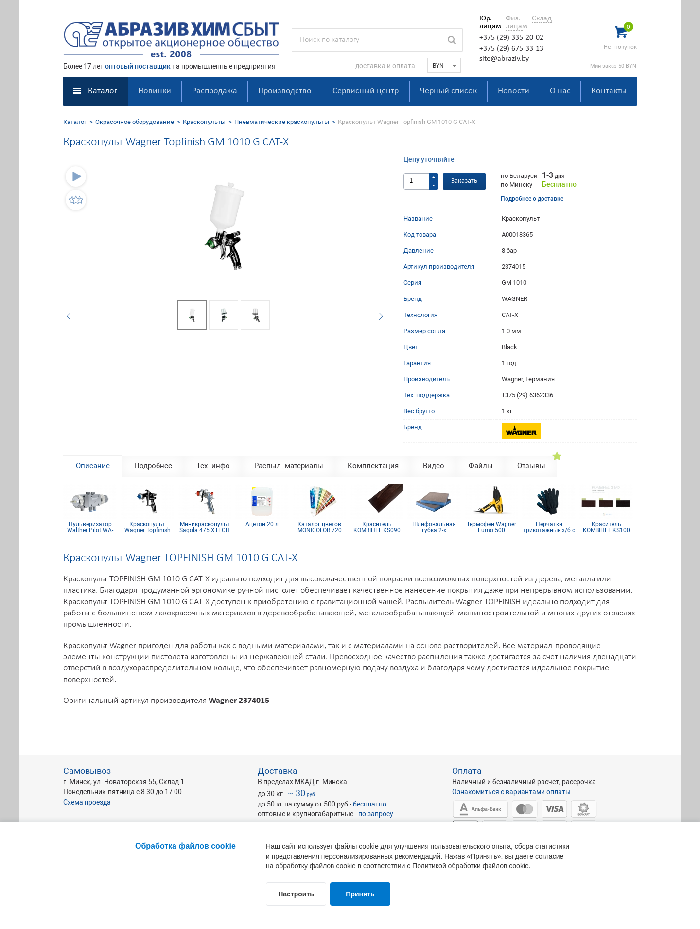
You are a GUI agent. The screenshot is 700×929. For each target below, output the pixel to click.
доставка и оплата (385, 66)
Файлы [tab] (481, 465)
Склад (542, 18)
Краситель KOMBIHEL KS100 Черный (606, 527)
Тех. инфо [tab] (213, 465)
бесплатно (369, 804)
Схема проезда (87, 802)
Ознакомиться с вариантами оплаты (511, 792)
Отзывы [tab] (531, 465)
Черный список (448, 91)
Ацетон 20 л (262, 524)
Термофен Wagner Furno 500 (491, 527)
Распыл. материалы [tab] (288, 465)
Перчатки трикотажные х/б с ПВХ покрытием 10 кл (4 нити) (549, 527)
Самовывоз (87, 771)
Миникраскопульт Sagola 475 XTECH (204, 527)
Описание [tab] (93, 465)
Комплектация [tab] (373, 465)
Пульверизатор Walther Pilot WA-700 (90, 527)
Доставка (278, 771)
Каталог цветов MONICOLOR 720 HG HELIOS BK (320, 527)
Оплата (467, 771)
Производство (285, 91)
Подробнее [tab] (153, 465)
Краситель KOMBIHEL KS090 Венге (377, 527)
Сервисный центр (365, 91)
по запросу (375, 814)
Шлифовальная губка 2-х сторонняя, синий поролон (434, 527)
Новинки (154, 91)
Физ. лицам (514, 22)
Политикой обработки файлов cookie (470, 866)
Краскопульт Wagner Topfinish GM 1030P (147, 527)
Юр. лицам (487, 22)
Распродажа (214, 91)
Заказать (464, 181)
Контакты (609, 91)
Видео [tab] (433, 465)
